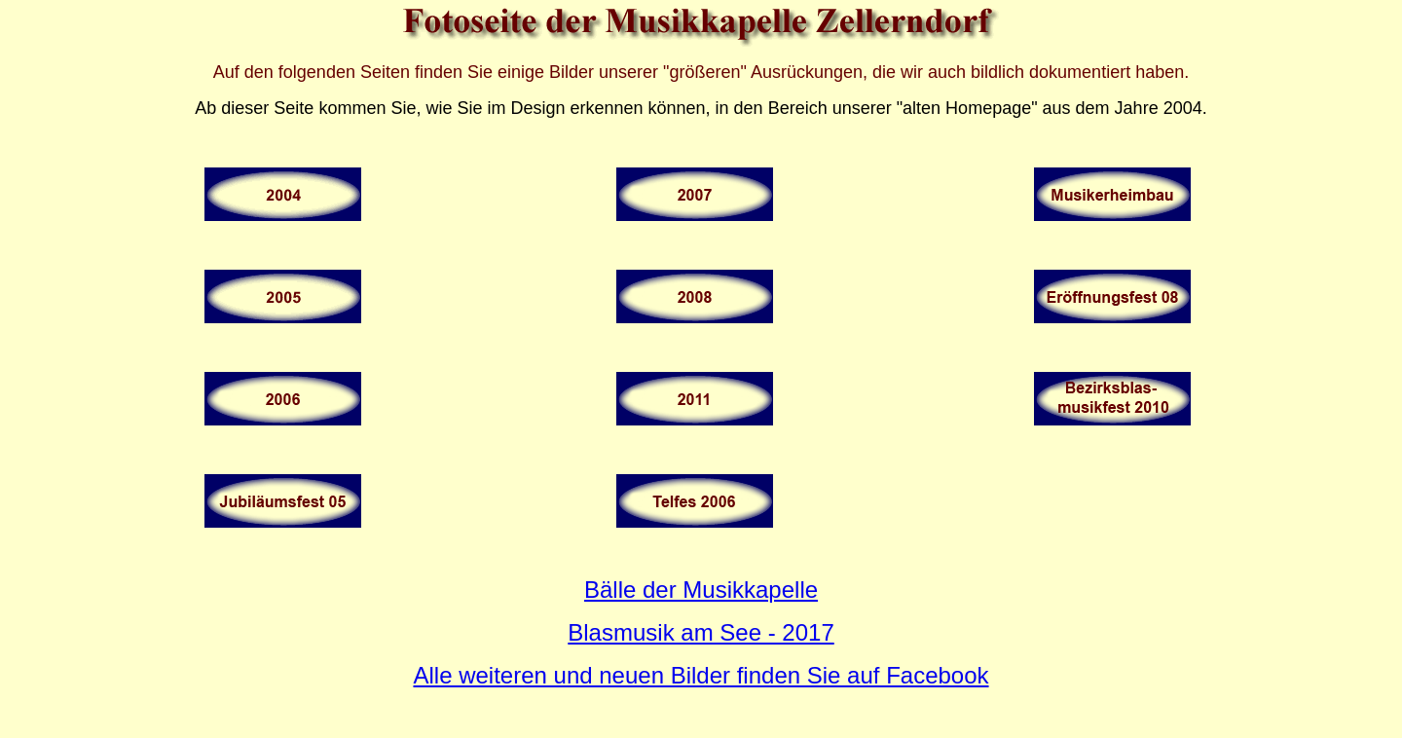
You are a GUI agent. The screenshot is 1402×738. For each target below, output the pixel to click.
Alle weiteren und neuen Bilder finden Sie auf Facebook (700, 675)
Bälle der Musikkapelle (701, 589)
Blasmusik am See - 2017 (700, 632)
